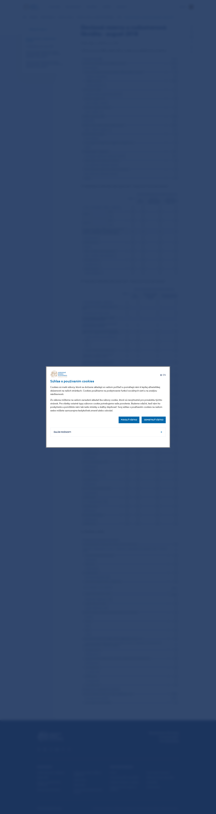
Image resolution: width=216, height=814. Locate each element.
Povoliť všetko (129, 419)
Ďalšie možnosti (62, 432)
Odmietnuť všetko (153, 419)
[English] (163, 375)
